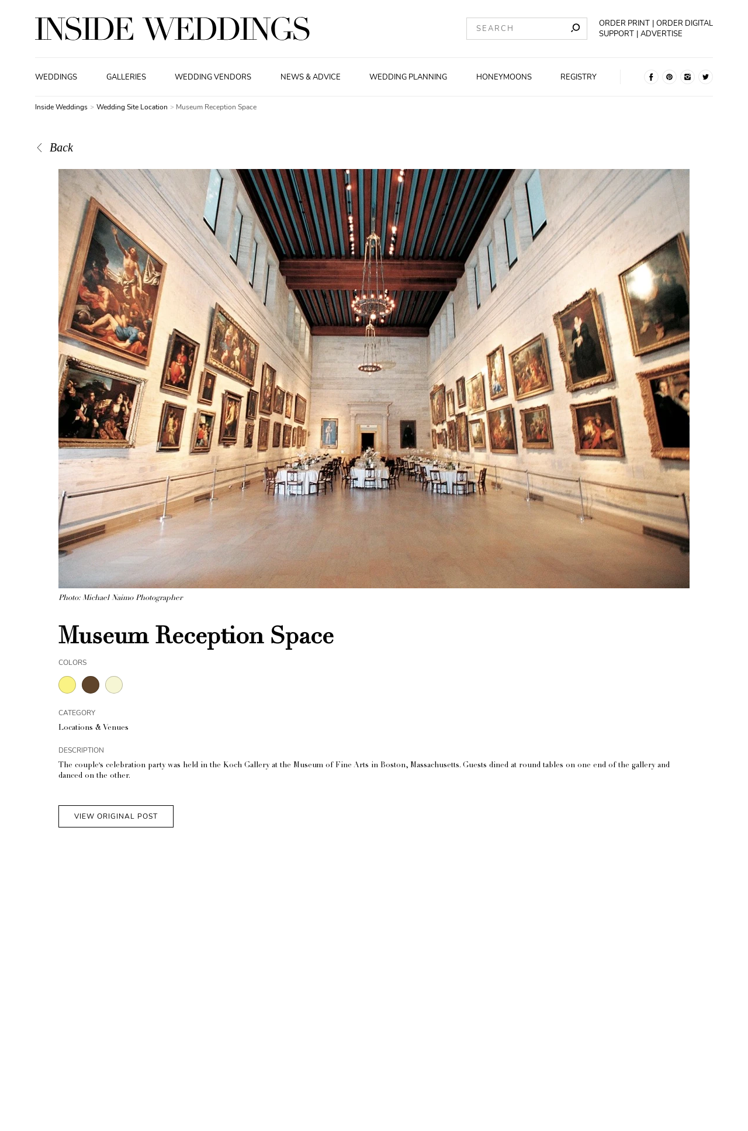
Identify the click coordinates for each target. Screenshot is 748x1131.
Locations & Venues (93, 728)
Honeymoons (504, 77)
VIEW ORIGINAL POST (116, 816)
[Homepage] (172, 28)
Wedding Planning (408, 77)
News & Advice (310, 77)
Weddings (56, 77)
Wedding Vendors (213, 77)
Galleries (126, 77)
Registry (578, 77)
